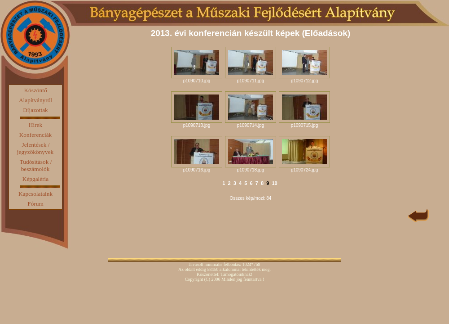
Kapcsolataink (35, 193)
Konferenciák (35, 134)
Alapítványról (35, 100)
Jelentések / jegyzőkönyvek (35, 148)
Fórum (35, 203)
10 (274, 183)
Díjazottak (35, 110)
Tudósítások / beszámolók (36, 165)
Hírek (35, 125)
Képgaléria (35, 179)
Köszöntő (35, 90)
